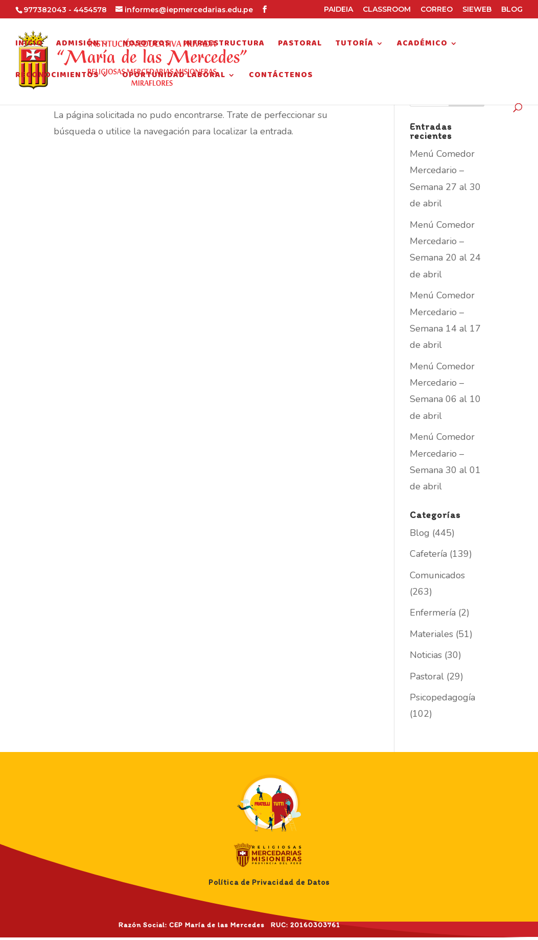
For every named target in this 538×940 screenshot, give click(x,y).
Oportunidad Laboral (173, 77)
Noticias (426, 655)
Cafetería (428, 554)
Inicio (29, 45)
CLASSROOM (387, 10)
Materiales (431, 634)
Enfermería (433, 612)
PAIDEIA (338, 10)
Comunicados (437, 575)
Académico (422, 45)
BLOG (512, 10)
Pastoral (300, 45)
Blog (420, 533)
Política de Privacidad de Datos (269, 882)
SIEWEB (477, 10)
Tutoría (354, 45)
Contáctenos (281, 77)
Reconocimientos (57, 77)
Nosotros (146, 45)
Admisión (77, 45)
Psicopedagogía (442, 697)
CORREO (436, 10)
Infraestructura (224, 45)
